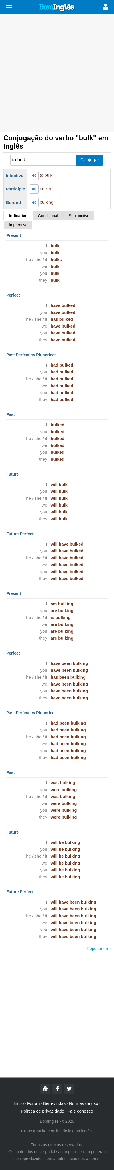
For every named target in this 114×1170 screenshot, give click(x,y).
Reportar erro (99, 948)
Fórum (33, 1103)
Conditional (48, 215)
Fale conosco (80, 1111)
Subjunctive (79, 215)
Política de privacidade (42, 1111)
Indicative (18, 215)
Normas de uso (83, 1103)
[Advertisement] (57, 73)
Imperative (18, 225)
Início (19, 1103)
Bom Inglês (57, 7)
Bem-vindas (54, 1103)
